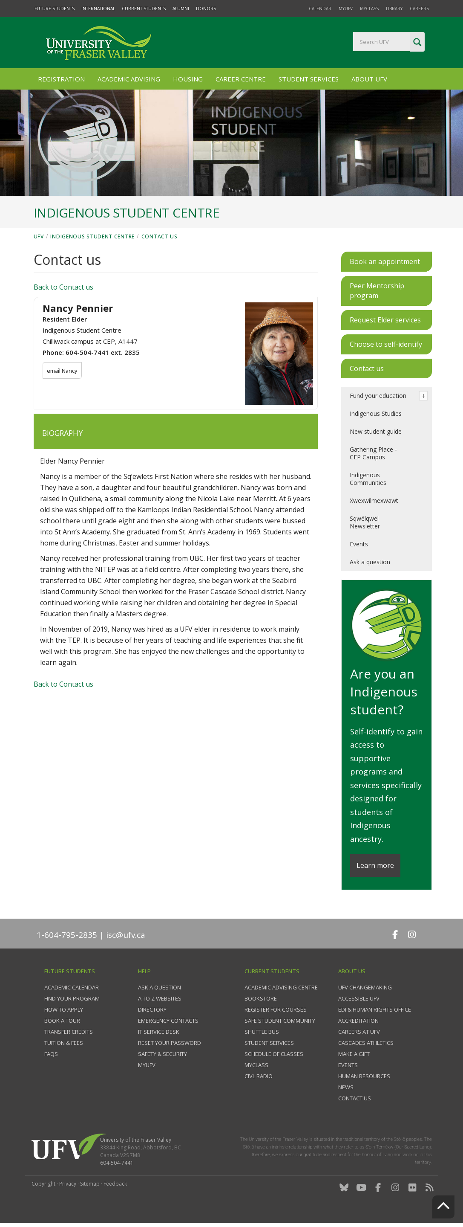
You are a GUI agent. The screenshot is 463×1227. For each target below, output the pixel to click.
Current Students (144, 9)
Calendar (320, 9)
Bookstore (260, 998)
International (98, 9)
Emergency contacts (168, 1020)
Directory (152, 1009)
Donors (206, 9)
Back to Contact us (63, 287)
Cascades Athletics (366, 1043)
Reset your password (169, 1043)
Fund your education (378, 396)
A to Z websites (159, 998)
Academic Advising (129, 79)
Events (359, 544)
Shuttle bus (261, 1032)
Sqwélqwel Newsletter (365, 522)
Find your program (72, 998)
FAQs (51, 1054)
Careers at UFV (359, 1032)
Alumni (181, 9)
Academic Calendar (71, 987)
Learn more (375, 865)
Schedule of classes (273, 1054)
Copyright (43, 1183)
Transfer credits (68, 1032)
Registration (61, 79)
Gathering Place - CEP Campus (373, 453)
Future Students (55, 9)
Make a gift (354, 1054)
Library (394, 9)
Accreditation (358, 1020)
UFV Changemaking (365, 987)
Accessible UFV (359, 998)
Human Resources (364, 1076)
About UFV (369, 79)
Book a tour (62, 1020)
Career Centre (241, 79)
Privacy (67, 1183)
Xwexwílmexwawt (374, 500)
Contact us (159, 236)
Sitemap (90, 1183)
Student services (269, 1043)
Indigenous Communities (368, 479)
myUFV (346, 9)
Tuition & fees (63, 1043)
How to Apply (63, 1009)
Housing (188, 79)
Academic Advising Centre (281, 987)
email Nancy (63, 370)
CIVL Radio (258, 1076)
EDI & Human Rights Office (374, 1009)
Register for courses (275, 1009)
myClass (369, 9)
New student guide (376, 431)
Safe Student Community (279, 1020)
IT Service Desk (158, 1032)
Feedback (115, 1183)
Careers (419, 9)
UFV (39, 236)
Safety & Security (162, 1054)
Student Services (309, 79)
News (346, 1087)
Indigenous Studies (376, 413)
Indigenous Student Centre (92, 236)
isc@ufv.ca (125, 934)
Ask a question (370, 562)
